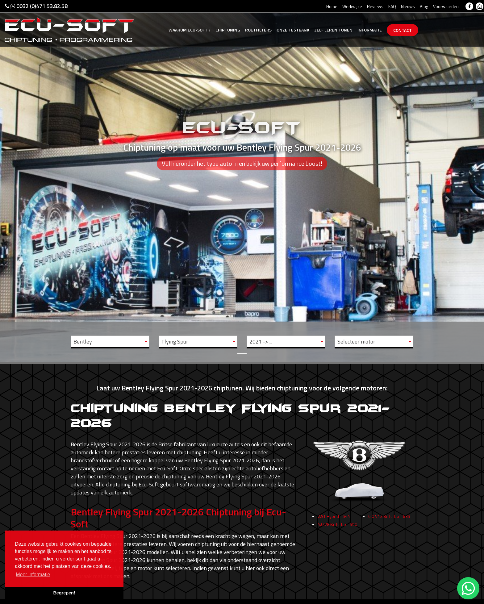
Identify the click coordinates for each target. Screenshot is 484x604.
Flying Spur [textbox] (174, 341)
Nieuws (408, 6)
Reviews (375, 6)
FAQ (392, 6)
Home (331, 6)
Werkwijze (352, 6)
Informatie (369, 30)
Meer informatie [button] (33, 574)
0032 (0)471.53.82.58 (36, 6)
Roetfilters (258, 30)
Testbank (293, 30)
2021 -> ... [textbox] (260, 341)
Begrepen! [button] (64, 592)
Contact (402, 30)
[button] (36, 181)
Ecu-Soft (190, 30)
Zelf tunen (333, 30)
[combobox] (110, 341)
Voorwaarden (446, 6)
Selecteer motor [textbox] (356, 341)
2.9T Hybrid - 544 (334, 519)
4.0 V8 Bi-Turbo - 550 (337, 527)
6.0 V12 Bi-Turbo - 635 (389, 519)
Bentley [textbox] (82, 341)
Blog (424, 6)
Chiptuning (227, 30)
